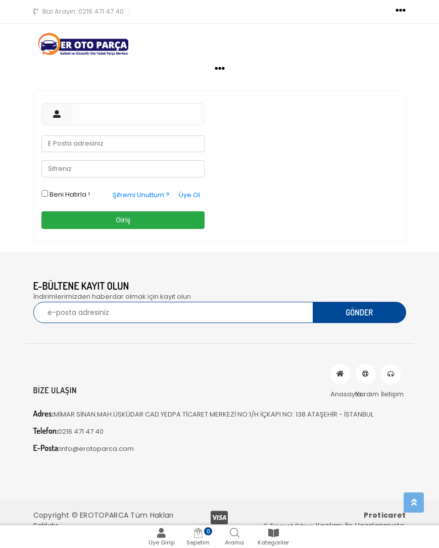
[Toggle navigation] (400, 10)
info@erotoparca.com (83, 448)
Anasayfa (340, 374)
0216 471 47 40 (78, 11)
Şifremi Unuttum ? (141, 195)
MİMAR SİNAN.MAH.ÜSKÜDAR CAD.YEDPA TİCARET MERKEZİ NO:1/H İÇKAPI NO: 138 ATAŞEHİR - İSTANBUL (203, 413)
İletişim (391, 374)
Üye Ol (189, 195)
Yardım (366, 374)
